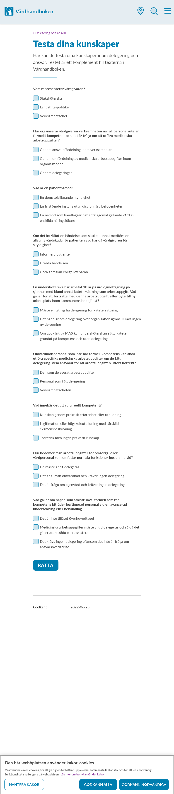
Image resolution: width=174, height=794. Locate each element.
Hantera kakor (24, 786)
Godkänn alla (98, 786)
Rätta (46, 565)
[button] (140, 12)
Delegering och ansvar (50, 33)
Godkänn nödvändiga (144, 786)
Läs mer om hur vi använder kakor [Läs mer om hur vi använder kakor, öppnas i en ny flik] (82, 776)
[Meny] (167, 11)
